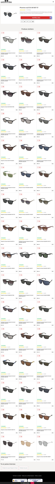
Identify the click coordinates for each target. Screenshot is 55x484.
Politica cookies (38, 475)
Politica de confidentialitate (28, 475)
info (16, 55)
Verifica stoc (42, 17)
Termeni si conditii (17, 475)
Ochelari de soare (23, 468)
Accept (32, 483)
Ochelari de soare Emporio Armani (10, 468)
